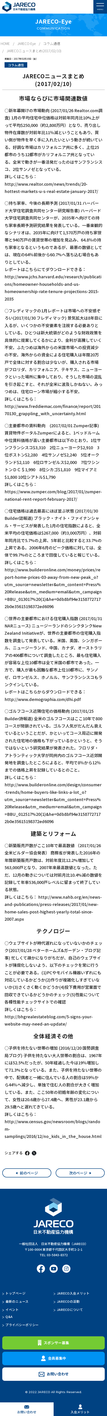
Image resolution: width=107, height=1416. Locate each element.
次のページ (78, 1173)
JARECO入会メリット (73, 1293)
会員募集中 (53, 1358)
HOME (5, 43)
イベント (12, 1309)
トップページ (15, 1293)
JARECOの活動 (68, 1301)
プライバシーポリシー (22, 1324)
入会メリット (80, 1409)
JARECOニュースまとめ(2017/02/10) (34, 50)
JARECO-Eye (26, 43)
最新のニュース (17, 1301)
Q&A (9, 1316)
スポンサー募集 (53, 1343)
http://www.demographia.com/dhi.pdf (43, 699)
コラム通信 (51, 43)
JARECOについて (70, 1309)
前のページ (29, 1173)
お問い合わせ (54, 1374)
